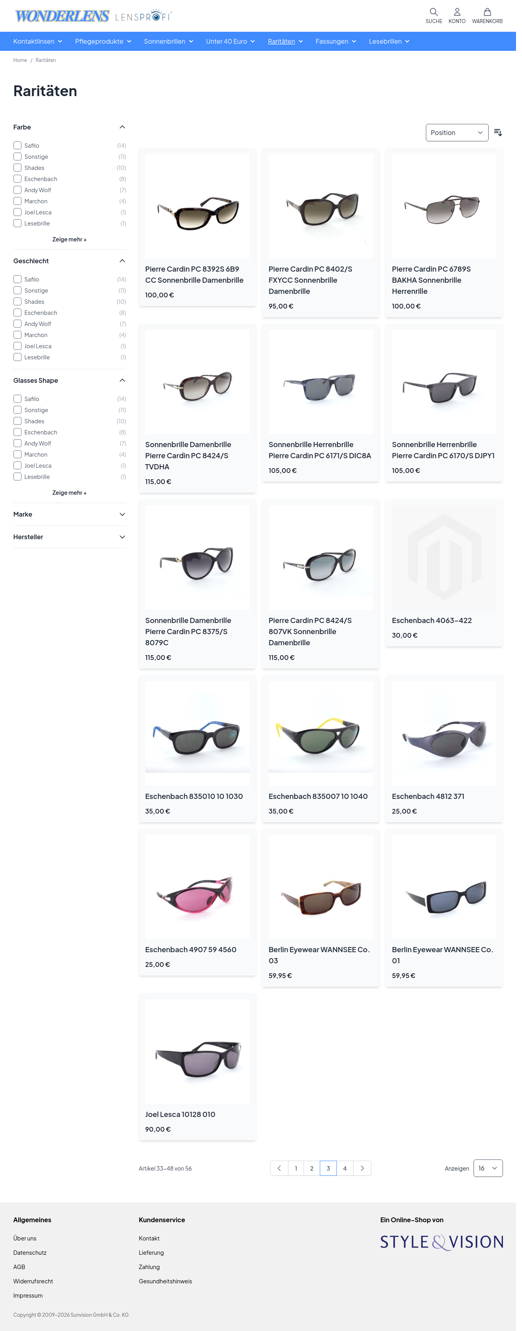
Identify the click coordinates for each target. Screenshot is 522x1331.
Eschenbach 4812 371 (428, 796)
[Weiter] (362, 1168)
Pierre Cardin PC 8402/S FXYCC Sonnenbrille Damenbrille (310, 279)
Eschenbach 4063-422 (432, 620)
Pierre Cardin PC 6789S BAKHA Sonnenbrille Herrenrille (431, 279)
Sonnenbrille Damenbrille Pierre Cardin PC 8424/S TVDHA (188, 455)
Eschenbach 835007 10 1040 (318, 796)
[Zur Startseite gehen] (94, 16)
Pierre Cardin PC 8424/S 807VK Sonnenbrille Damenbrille (310, 631)
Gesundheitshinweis (165, 1281)
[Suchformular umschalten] (434, 16)
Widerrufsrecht (33, 1281)
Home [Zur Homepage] (20, 60)
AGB (19, 1266)
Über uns (25, 1238)
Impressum (28, 1295)
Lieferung (151, 1252)
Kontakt (149, 1238)
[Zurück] (279, 1168)
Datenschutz (30, 1252)
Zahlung (149, 1266)
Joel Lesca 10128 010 (180, 1114)
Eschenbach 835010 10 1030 (194, 796)
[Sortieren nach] (457, 132)
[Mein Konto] (457, 16)
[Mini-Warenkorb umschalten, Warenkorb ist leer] (487, 16)
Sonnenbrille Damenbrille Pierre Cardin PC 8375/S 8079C (188, 631)
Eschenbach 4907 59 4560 (191, 949)
